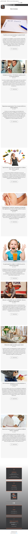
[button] (14, 49)
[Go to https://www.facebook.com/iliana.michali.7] (18, 2)
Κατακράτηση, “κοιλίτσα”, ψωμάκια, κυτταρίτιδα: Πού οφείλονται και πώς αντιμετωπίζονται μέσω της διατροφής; (14, 209)
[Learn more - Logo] (3, 7)
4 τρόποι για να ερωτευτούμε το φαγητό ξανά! (14, 35)
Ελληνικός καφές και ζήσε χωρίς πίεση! (14, 344)
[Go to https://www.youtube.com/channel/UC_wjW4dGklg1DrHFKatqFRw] (21, 2)
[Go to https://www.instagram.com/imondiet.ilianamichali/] (20, 2)
